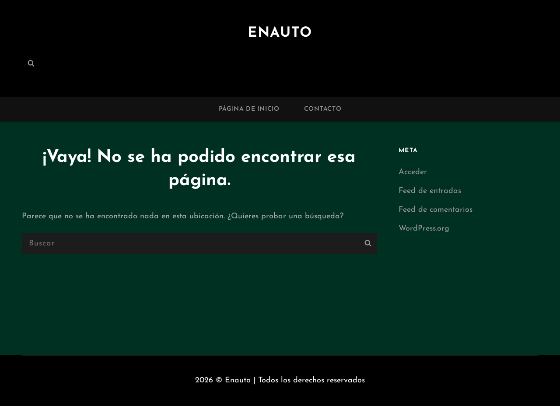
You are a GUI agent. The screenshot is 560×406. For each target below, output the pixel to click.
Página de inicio (249, 109)
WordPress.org (424, 228)
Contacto (323, 109)
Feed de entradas (430, 191)
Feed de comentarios (435, 210)
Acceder (413, 172)
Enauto (280, 33)
